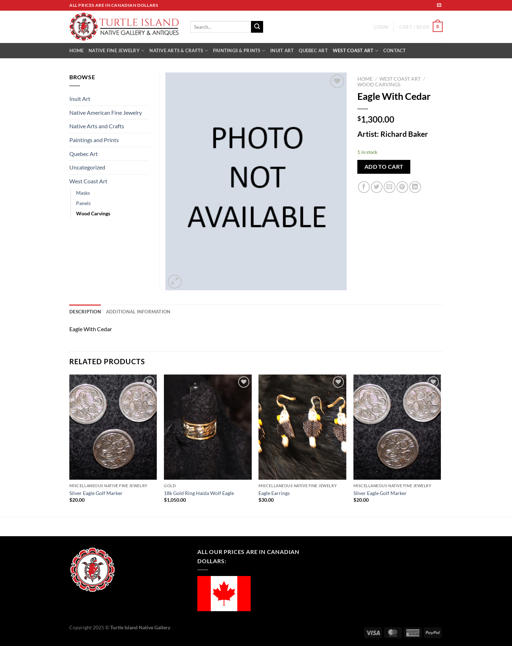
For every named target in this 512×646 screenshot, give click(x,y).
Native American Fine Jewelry (105, 112)
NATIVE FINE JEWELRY (116, 50)
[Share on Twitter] (377, 187)
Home (365, 79)
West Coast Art (400, 79)
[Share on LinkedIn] (415, 187)
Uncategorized (87, 167)
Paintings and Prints (94, 139)
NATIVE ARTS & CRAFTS (178, 50)
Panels (83, 203)
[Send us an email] (439, 5)
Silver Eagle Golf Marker (96, 493)
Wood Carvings (378, 84)
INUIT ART (282, 50)
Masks (83, 193)
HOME (76, 50)
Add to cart (384, 166)
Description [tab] (85, 311)
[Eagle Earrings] (302, 427)
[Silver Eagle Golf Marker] (113, 427)
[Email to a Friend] (389, 187)
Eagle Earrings (274, 493)
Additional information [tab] (138, 311)
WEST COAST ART (355, 50)
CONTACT (394, 50)
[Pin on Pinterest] (402, 187)
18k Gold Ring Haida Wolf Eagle (199, 493)
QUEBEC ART (313, 50)
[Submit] (257, 27)
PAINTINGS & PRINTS (239, 50)
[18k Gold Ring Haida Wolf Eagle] (208, 427)
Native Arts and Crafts (96, 126)
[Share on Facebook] (364, 187)
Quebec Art (83, 153)
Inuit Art (79, 98)
